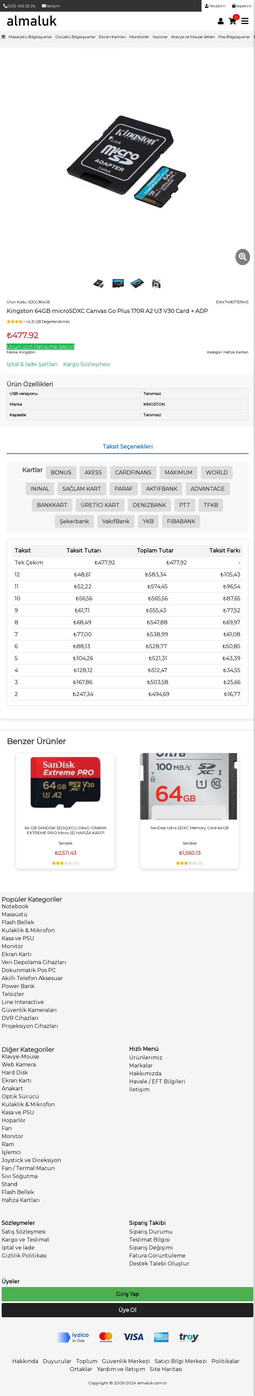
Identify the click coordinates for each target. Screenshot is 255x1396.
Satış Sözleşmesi (24, 1232)
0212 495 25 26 (19, 5)
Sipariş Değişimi (151, 1248)
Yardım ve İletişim (121, 1369)
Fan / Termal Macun (28, 1168)
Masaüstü (15, 914)
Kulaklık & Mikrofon (28, 930)
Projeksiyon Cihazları (30, 1026)
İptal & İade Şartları (32, 364)
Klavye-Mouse (20, 1056)
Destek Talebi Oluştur (159, 1263)
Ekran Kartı (17, 954)
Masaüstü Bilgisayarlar (30, 36)
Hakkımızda (145, 1073)
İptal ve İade (18, 1248)
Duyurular (57, 1361)
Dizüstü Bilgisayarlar (75, 36)
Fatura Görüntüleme (157, 1255)
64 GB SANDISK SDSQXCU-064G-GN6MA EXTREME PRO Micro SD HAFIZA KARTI (66, 830)
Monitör (12, 946)
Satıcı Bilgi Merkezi (181, 1361)
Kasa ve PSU (18, 938)
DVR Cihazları (20, 1018)
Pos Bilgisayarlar (234, 36)
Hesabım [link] (215, 5)
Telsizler (13, 994)
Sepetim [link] (242, 5)
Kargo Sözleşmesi (86, 364)
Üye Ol (127, 1310)
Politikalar (225, 1361)
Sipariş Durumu (151, 1232)
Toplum (86, 1361)
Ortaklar (81, 1369)
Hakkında (25, 1361)
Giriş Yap (127, 1294)
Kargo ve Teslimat (25, 1240)
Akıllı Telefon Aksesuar (32, 978)
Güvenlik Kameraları (29, 1010)
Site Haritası (166, 1369)
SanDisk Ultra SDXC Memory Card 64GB (189, 827)
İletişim (51, 5)
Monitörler (139, 36)
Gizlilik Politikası (24, 1255)
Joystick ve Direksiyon (31, 1160)
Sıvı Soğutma (20, 1176)
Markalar (141, 1065)
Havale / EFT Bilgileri (157, 1081)
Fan (7, 1128)
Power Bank (18, 986)
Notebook (15, 906)
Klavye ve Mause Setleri (193, 36)
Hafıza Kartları (21, 1200)
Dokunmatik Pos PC (29, 970)
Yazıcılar (160, 36)
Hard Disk (15, 1072)
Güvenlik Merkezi (126, 1361)
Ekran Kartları (112, 36)
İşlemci (11, 1152)
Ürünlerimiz (145, 1057)
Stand (10, 1184)
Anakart (12, 1088)
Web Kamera (19, 1064)
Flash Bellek (18, 922)
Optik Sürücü (20, 1096)
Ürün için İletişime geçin (40, 347)
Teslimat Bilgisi (149, 1240)
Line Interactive (23, 1002)
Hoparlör (14, 1120)
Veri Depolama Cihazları (34, 962)
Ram (8, 1144)
